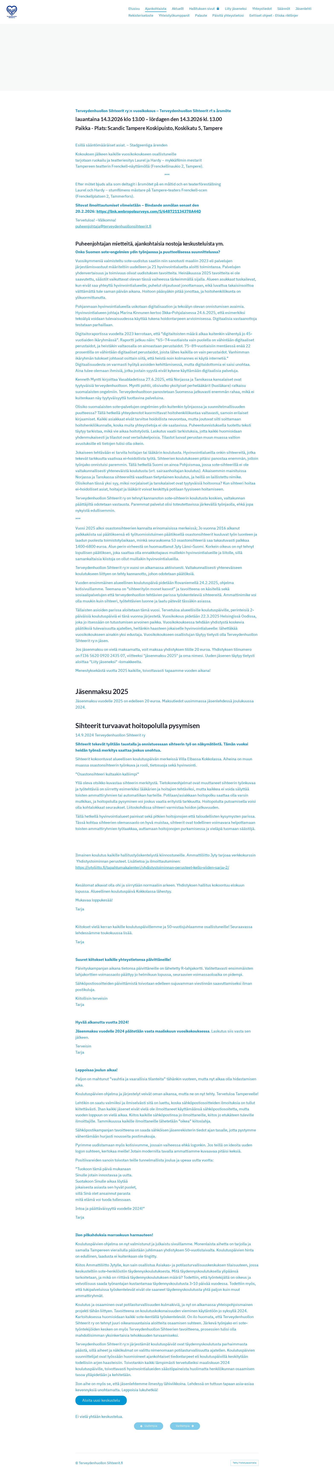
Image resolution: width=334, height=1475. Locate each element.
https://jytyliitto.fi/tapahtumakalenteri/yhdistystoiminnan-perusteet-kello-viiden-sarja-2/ (152, 867)
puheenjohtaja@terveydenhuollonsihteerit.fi (113, 226)
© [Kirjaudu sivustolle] (77, 1463)
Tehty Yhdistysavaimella (244, 1462)
